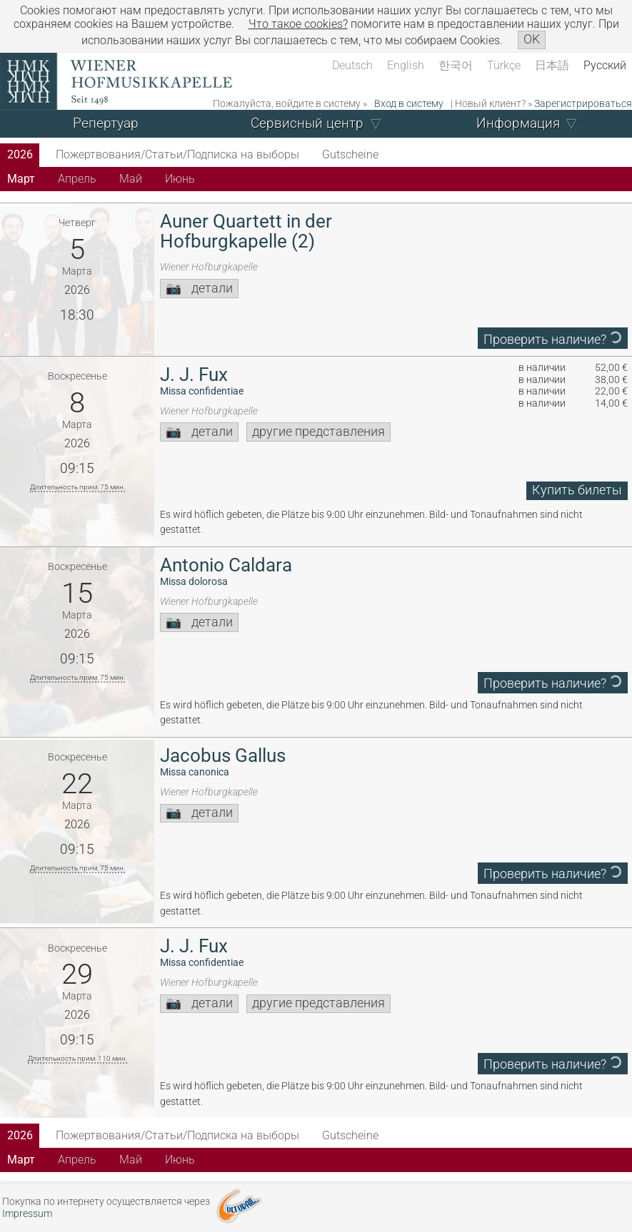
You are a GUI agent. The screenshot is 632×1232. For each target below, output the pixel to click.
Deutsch (352, 65)
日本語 (552, 65)
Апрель (77, 178)
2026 (20, 154)
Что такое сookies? (298, 24)
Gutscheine (350, 154)
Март (21, 178)
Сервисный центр (307, 123)
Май (130, 178)
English (405, 65)
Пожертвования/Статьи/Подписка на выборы (177, 154)
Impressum (27, 1214)
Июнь (180, 178)
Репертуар (106, 123)
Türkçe (504, 65)
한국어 (455, 65)
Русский (604, 65)
